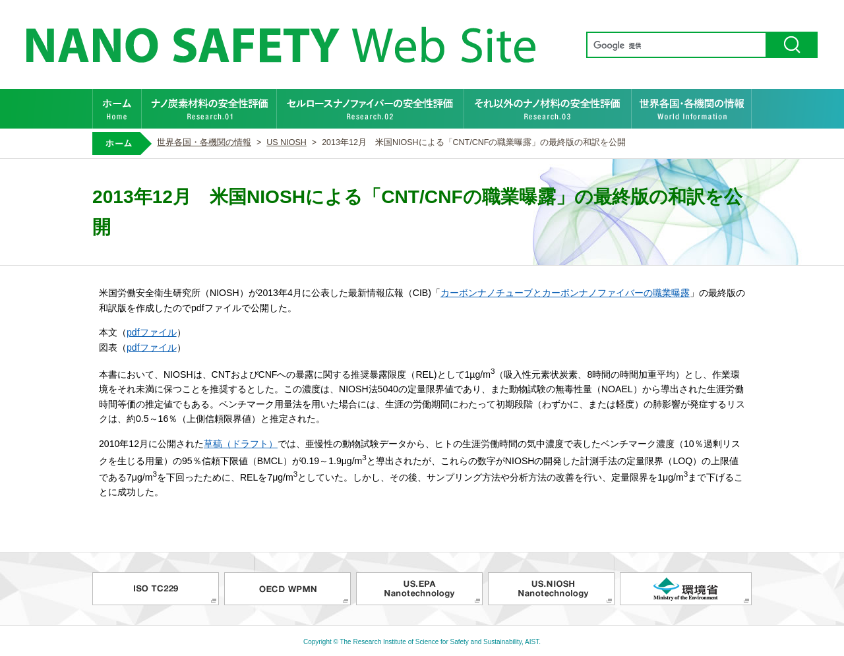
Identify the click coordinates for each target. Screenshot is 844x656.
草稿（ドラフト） (241, 443)
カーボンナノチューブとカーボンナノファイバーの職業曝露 (565, 292)
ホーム (117, 109)
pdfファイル (152, 332)
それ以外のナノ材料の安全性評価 (548, 109)
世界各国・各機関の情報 (692, 109)
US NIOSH (286, 142)
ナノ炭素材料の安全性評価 (209, 109)
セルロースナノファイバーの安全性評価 (370, 109)
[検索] (675, 45)
